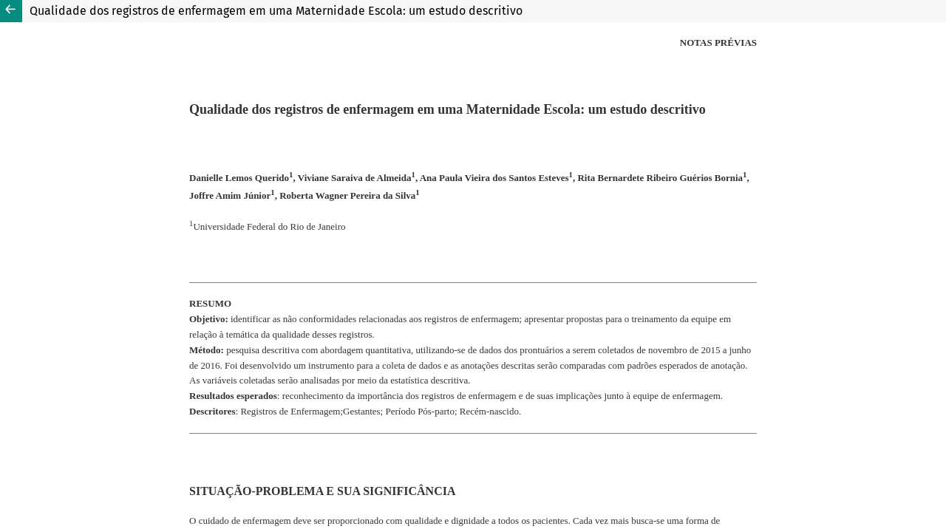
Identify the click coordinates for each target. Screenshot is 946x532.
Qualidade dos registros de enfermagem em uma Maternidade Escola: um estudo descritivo (276, 11)
